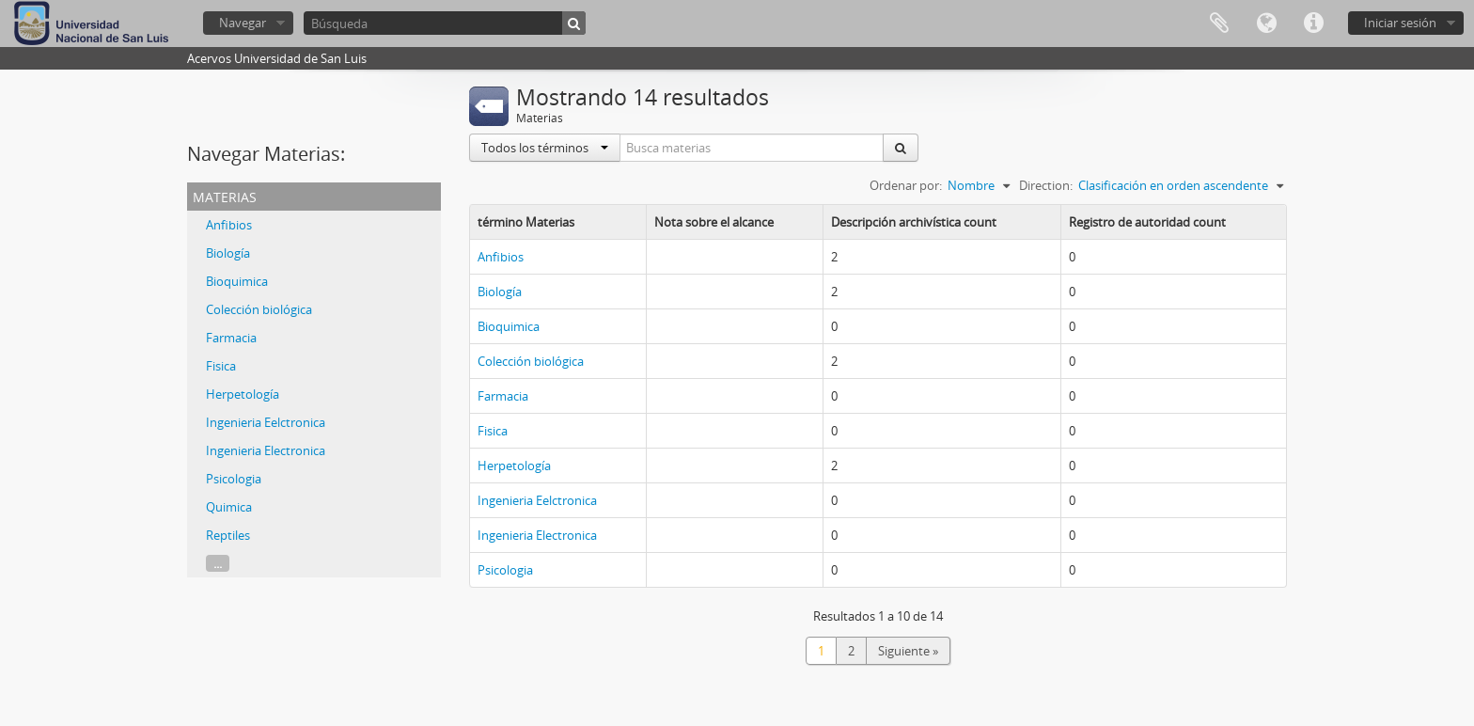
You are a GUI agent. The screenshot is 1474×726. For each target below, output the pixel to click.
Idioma (1266, 23)
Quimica (229, 506)
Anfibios (229, 224)
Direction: (1046, 185)
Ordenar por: (906, 185)
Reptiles (228, 535)
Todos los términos (544, 147)
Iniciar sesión (1400, 22)
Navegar (242, 22)
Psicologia (233, 478)
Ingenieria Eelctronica (265, 422)
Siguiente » (908, 650)
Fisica (221, 365)
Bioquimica (237, 281)
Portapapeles (1219, 23)
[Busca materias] (752, 148)
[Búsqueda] (445, 23)
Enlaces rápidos (1313, 23)
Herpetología (242, 394)
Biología (228, 253)
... (217, 563)
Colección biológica (259, 309)
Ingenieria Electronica (265, 450)
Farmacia (231, 337)
